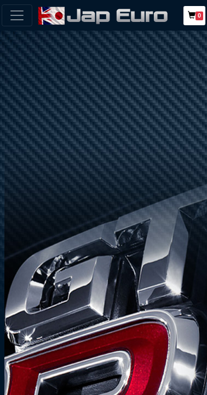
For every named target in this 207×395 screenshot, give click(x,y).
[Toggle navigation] (17, 15)
